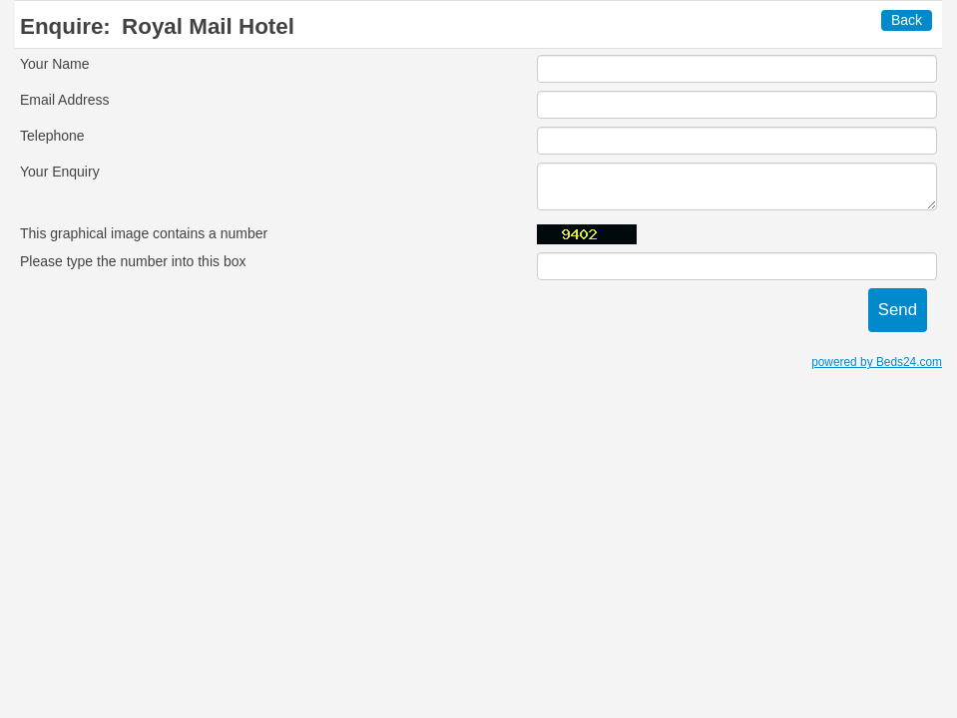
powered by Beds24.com (876, 362)
